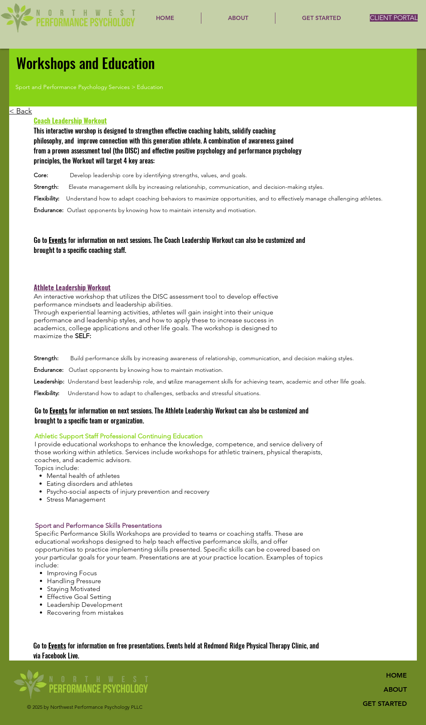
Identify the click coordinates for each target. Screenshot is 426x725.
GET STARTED (385, 704)
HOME (396, 675)
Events (58, 240)
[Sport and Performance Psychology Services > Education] (126, 87)
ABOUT (395, 689)
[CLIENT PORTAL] (394, 18)
